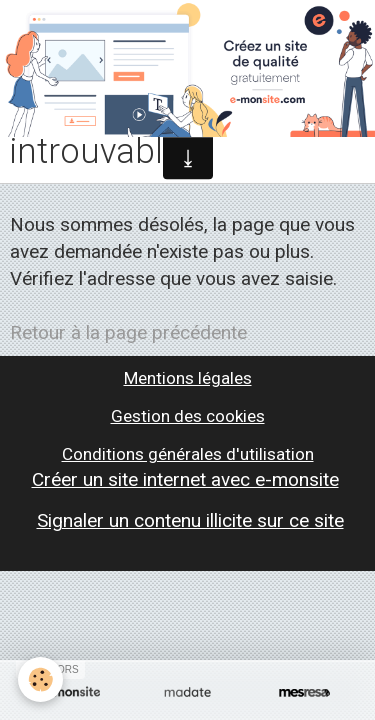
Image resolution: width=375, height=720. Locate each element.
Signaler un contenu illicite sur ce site (190, 520)
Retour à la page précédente (128, 332)
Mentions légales (188, 378)
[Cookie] (40, 679)
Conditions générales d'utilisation (188, 454)
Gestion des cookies (188, 416)
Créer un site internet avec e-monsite (185, 479)
